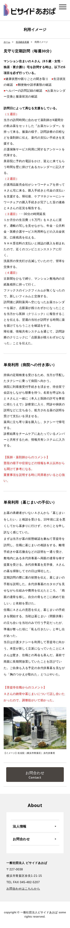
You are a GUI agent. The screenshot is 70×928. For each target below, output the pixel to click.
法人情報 (19, 826)
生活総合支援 (22, 42)
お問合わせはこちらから (23, 888)
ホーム (7, 42)
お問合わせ (35, 773)
